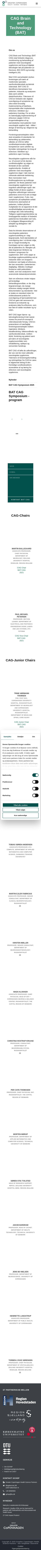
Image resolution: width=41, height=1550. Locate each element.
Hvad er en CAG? (10, 1471)
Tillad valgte (20, 810)
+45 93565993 (11, 1491)
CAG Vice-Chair (21, 636)
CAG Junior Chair (21, 722)
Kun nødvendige (20, 815)
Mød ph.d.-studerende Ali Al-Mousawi (15, 1505)
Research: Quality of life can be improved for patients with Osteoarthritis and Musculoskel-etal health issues (19, 1510)
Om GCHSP (8, 1467)
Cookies (20, 1546)
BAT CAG (21, 638)
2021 (22, 641)
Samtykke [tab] (7, 736)
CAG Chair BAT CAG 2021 (21, 570)
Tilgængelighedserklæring (20, 1548)
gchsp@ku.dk (10, 1494)
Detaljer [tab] (20, 736)
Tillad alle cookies (20, 805)
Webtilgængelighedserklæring (14, 1469)
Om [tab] (33, 736)
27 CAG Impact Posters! (11, 1515)
